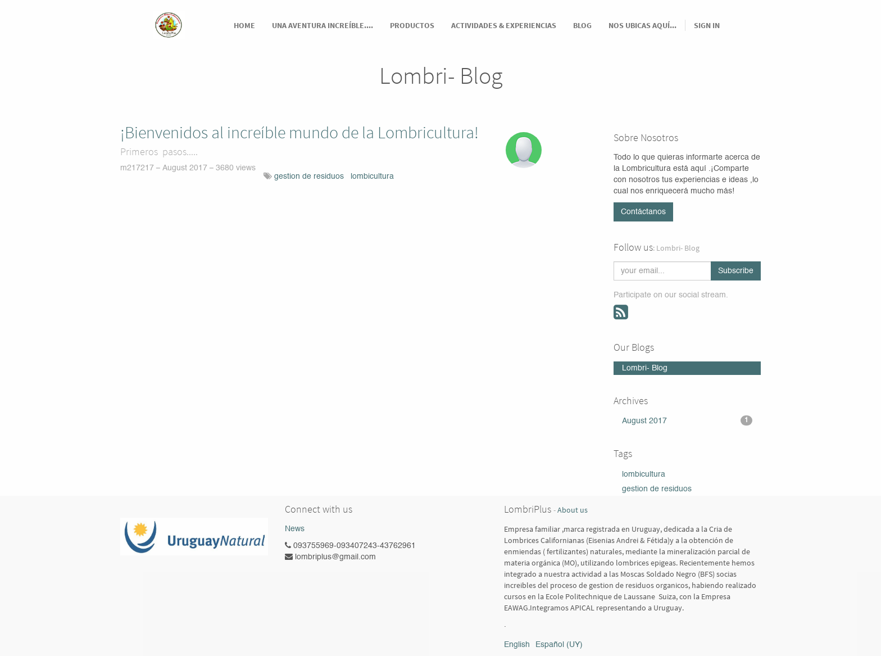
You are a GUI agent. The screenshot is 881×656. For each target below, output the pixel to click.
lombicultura (372, 176)
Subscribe (735, 271)
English (517, 645)
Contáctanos (643, 212)
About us (572, 510)
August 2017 (687, 420)
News (295, 529)
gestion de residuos (309, 176)
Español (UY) (559, 645)
